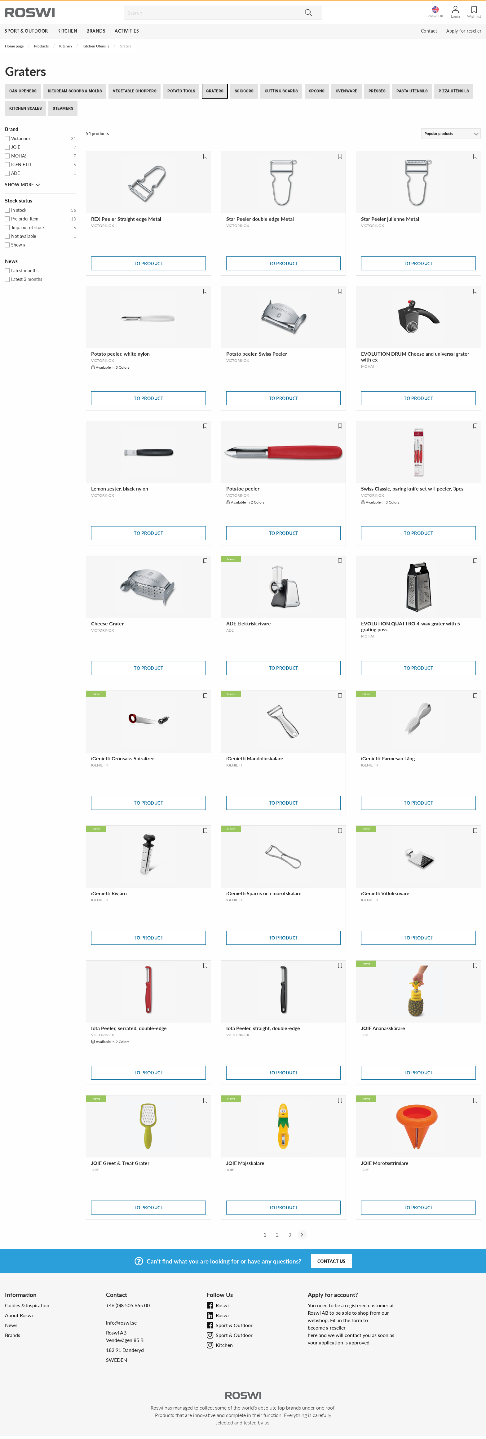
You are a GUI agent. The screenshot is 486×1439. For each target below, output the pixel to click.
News (11, 1325)
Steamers (63, 108)
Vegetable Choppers (134, 91)
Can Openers (23, 91)
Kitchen (67, 30)
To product (148, 263)
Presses (377, 91)
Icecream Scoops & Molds (75, 91)
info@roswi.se (121, 1323)
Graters (214, 91)
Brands (95, 30)
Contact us (331, 1261)
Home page (14, 46)
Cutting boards (281, 91)
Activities (127, 30)
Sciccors (244, 91)
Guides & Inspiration (27, 1305)
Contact (429, 30)
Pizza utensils (454, 91)
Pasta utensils (411, 91)
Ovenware (346, 91)
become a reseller (327, 1327)
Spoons (317, 91)
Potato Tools (181, 91)
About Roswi (19, 1315)
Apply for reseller (463, 30)
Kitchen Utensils (95, 46)
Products (41, 46)
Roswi (222, 1305)
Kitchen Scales (25, 108)
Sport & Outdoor (26, 30)
